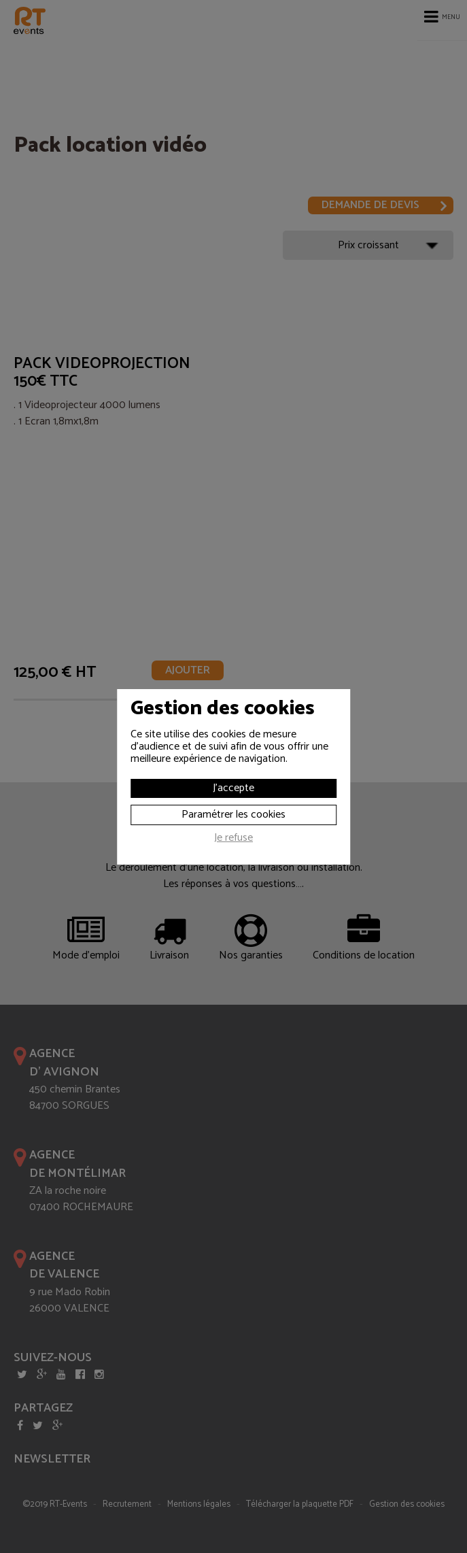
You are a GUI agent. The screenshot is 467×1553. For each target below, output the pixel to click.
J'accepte (233, 788)
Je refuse (233, 839)
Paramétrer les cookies (233, 814)
